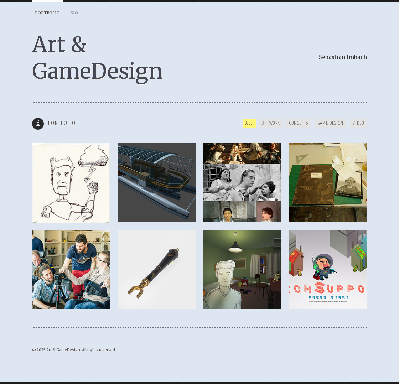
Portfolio (47, 12)
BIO (74, 12)
